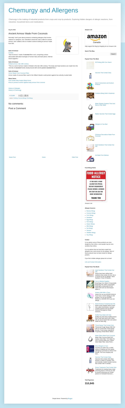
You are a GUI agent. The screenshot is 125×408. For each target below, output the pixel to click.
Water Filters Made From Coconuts (105, 335)
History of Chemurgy (14, 90)
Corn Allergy (89, 215)
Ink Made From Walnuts (102, 155)
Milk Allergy (89, 226)
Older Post (75, 157)
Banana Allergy (90, 211)
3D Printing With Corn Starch (103, 62)
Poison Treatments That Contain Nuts (105, 367)
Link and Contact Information (93, 262)
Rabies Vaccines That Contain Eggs (105, 114)
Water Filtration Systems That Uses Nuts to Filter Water (105, 104)
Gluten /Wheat (90, 224)
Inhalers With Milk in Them (102, 292)
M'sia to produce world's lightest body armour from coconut (26, 82)
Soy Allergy (89, 235)
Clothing (15, 98)
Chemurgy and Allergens (43, 10)
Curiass (10, 53)
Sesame (88, 230)
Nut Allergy (89, 228)
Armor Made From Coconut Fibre (18, 73)
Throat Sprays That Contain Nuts (104, 325)
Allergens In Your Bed (101, 124)
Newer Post (12, 157)
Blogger (70, 398)
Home (44, 157)
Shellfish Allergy (91, 232)
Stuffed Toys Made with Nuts (103, 315)
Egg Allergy (89, 219)
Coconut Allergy (22, 98)
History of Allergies (14, 88)
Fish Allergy (30, 98)
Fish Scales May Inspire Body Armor (19, 80)
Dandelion (89, 217)
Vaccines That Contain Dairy (103, 72)
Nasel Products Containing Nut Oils (105, 304)
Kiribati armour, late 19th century (18, 64)
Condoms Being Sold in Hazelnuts (104, 93)
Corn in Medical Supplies (102, 281)
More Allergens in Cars (101, 346)
